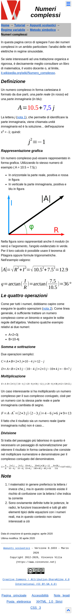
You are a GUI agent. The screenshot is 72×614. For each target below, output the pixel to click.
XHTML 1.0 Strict (49, 601)
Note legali (62, 595)
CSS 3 (35, 607)
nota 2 (47, 308)
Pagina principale (14, 595)
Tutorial (19, 25)
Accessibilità (40, 595)
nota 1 (21, 117)
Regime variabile (13, 29)
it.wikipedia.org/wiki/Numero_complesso (28, 73)
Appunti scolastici (43, 25)
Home (5, 25)
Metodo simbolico (43, 29)
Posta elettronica (19, 601)
